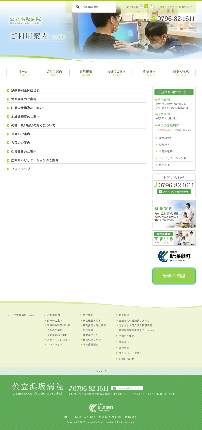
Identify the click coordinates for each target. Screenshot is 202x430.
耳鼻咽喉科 (166, 151)
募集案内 (124, 342)
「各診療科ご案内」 (164, 130)
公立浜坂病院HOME (22, 315)
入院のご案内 (20, 142)
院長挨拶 (88, 330)
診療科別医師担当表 (25, 90)
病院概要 (88, 315)
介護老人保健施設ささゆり (134, 320)
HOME (98, 370)
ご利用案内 (53, 315)
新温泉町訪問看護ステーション (137, 330)
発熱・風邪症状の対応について (33, 125)
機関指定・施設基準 (94, 325)
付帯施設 (124, 315)
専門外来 (164, 164)
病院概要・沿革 (92, 320)
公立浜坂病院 (25, 20)
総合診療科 (166, 137)
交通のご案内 (126, 336)
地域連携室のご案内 (25, 116)
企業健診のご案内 (23, 151)
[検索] (93, 7)
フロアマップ (20, 169)
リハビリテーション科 (173, 158)
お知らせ (187, 7)
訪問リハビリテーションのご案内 (35, 160)
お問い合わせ (126, 359)
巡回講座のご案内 (23, 99)
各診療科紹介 (90, 344)
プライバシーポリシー (132, 353)
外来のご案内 (20, 134)
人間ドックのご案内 (58, 340)
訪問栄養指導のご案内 (27, 108)
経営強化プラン (92, 340)
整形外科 (164, 144)
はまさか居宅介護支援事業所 (135, 325)
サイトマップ (170, 7)
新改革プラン (90, 335)
